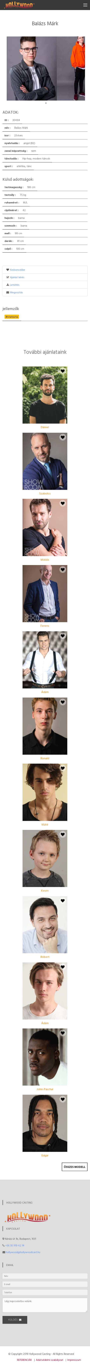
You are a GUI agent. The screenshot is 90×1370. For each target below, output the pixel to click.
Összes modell (74, 1171)
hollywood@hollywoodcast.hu (23, 1252)
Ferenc (44, 678)
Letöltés (14, 285)
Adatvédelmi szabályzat (49, 1359)
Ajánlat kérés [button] (17, 277)
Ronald (44, 810)
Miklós (45, 612)
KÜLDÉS (14, 1323)
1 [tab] (46, 103)
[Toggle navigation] (85, 5)
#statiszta (12, 317)
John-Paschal (45, 1141)
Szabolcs (45, 546)
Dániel (45, 479)
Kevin (45, 943)
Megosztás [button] (16, 292)
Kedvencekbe (17, 270)
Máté (45, 876)
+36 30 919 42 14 (14, 1245)
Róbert (44, 1009)
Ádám (45, 744)
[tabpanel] (32, 68)
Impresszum (74, 1359)
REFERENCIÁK (24, 1359)
